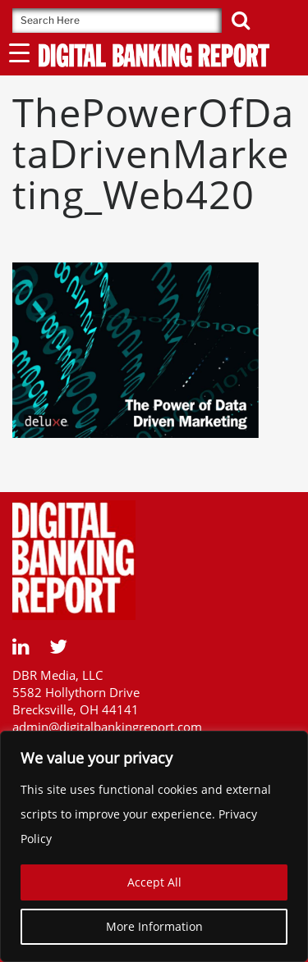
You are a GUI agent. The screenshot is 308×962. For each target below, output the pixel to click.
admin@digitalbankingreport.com (107, 726)
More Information (154, 926)
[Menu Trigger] (19, 52)
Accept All (154, 882)
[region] (154, 846)
